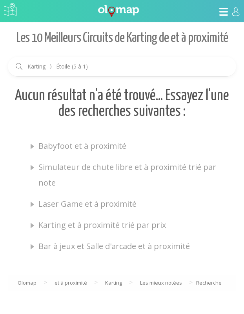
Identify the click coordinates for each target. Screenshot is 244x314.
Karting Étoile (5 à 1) (57, 66)
